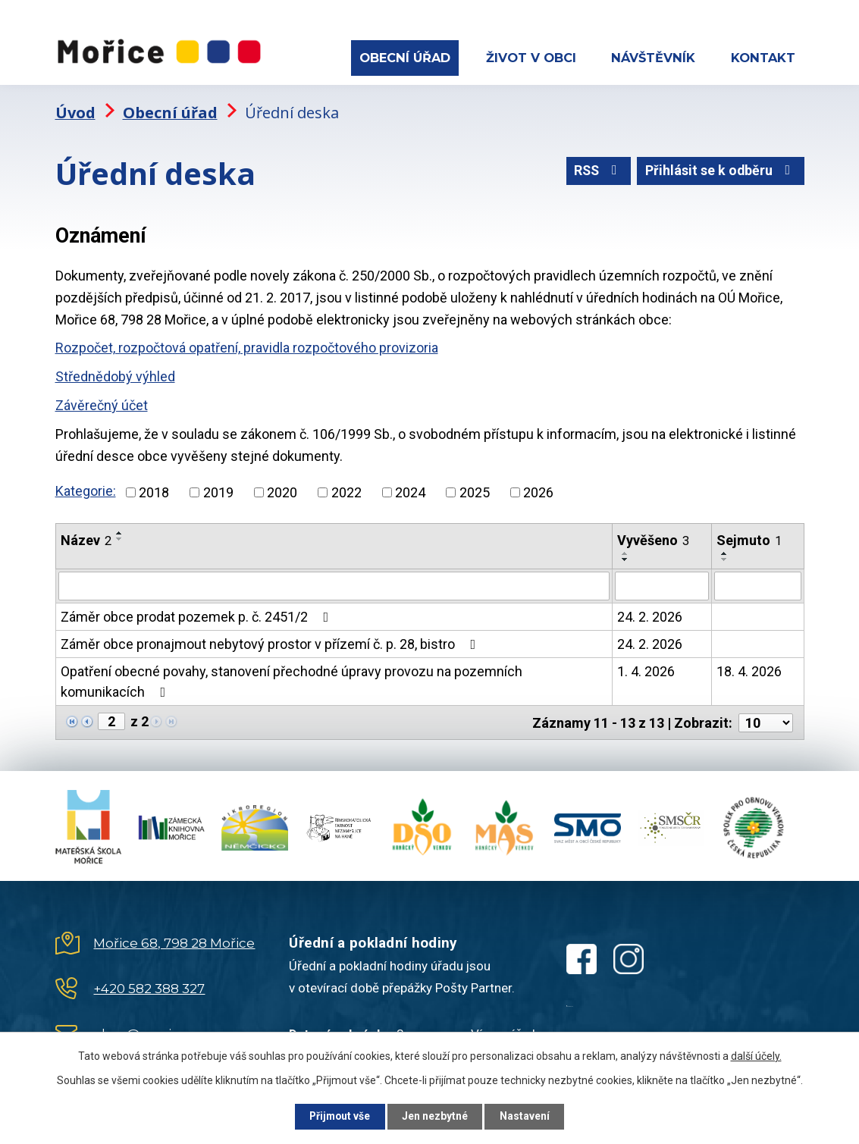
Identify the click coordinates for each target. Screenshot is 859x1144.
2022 (346, 490)
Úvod (75, 110)
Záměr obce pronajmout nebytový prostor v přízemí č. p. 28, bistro (271, 642)
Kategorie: (85, 489)
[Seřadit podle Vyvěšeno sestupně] (625, 557)
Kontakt (763, 57)
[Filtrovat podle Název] (334, 583)
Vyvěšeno (653, 538)
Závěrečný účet (101, 403)
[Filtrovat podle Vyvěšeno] (662, 583)
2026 (538, 490)
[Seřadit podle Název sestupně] (119, 537)
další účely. (756, 1055)
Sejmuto (749, 538)
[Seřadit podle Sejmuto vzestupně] (724, 551)
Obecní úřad (404, 57)
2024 (410, 490)
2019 (218, 490)
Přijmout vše (337, 1116)
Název (86, 538)
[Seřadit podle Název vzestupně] (119, 531)
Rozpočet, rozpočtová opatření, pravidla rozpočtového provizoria (246, 345)
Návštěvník (653, 57)
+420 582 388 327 (149, 985)
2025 (474, 490)
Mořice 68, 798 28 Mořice (174, 940)
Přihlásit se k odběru (720, 169)
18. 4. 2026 (749, 669)
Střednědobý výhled (115, 374)
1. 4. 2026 (646, 669)
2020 (282, 490)
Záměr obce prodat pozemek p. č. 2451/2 (198, 614)
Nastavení (528, 1116)
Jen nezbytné (436, 1116)
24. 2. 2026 (649, 614)
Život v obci (531, 57)
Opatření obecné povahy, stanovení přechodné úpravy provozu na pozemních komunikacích (291, 679)
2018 (154, 490)
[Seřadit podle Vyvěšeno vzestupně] (625, 551)
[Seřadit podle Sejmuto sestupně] (724, 557)
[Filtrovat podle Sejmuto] (757, 583)
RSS (595, 169)
